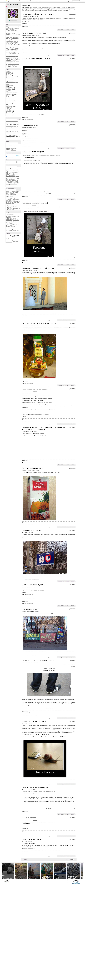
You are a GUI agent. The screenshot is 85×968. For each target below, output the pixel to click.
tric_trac (12, 178)
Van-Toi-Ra (12, 199)
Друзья (10, 4)
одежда (14, 49)
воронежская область (10, 34)
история (12, 42)
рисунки (12, 53)
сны (7, 105)
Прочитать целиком (42, 155)
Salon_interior (8, 230)
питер (10, 52)
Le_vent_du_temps (9, 197)
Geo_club (13, 222)
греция (15, 37)
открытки (14, 50)
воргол (9, 33)
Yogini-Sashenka (9, 200)
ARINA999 (17, 191)
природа (8, 53)
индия (16, 41)
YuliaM (7, 179)
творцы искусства (9, 110)
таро (7, 59)
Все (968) (18, 119)
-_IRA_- (10, 191)
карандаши (8, 43)
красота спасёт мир (9, 88)
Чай (7, 113)
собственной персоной (10, 106)
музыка (11, 49)
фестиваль (17, 61)
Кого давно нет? (9, 169)
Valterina (15, 178)
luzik (14, 201)
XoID (18, 178)
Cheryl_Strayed (15, 170)
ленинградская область (10, 45)
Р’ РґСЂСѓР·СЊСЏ (13, 20)
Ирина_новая (16, 181)
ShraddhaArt (8, 71)
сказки (7, 104)
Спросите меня (9, 107)
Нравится (67, 29)
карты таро (14, 43)
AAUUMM (13, 191)
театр (18, 59)
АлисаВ (13, 179)
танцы (7, 109)
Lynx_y (14, 175)
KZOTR (17, 174)
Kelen (14, 174)
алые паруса (16, 28)
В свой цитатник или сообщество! (52, 155)
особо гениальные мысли (10, 94)
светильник (11, 54)
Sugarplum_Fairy (9, 177)
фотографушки (8, 112)
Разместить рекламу (76, 883)
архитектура (9, 30)
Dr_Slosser (33, 791)
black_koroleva (8, 201)
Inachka (12, 173)
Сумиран (7, 108)
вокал (7, 33)
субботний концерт (10, 58)
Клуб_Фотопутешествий (10, 226)
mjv (6, 202)
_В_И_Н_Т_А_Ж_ (9, 220)
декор (17, 38)
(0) (16, 135)
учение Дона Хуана (9, 111)
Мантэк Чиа (8, 90)
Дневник (72, 14)
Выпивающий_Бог (15, 180)
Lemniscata (11, 175)
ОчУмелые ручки (9, 95)
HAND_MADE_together (10, 223)
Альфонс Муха (8, 74)
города (13, 35)
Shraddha (6, 6)
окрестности (9, 50)
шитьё (11, 65)
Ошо (7, 96)
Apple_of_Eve (8, 193)
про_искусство (8, 216)
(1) (17, 126)
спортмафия (11, 57)
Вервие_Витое (8, 180)
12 (66, 859)
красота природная (9, 87)
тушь (11, 60)
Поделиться (72, 29)
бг (13, 30)
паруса (18, 50)
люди (10, 47)
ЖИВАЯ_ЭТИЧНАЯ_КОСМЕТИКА (12, 219)
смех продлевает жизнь (11, 55)
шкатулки (13, 65)
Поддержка (68, 1)
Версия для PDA (76, 881)
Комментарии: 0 (13, 150)
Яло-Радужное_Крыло (10, 209)
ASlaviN (7, 192)
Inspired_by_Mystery (9, 174)
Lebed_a (7, 175)
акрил (12, 28)
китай (16, 44)
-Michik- (7, 191)
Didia (14, 195)
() (63, 29)
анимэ (7, 29)
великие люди (9, 32)
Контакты (76, 882)
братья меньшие (37, 10)
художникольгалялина (12, 64)
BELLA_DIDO (8, 194)
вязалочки (9, 217)
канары (16, 42)
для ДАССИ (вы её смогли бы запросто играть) (11, 149)
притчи (7, 97)
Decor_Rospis (12, 221)
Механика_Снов (15, 205)
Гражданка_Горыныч (10, 181)
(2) (17, 131)
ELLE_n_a (18, 171)
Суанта (12, 184)
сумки (15, 58)
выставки (17, 34)
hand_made (17, 222)
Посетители (14, 240)
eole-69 (7, 172)
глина (10, 35)
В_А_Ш (16, 179)
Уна (19, 208)
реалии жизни (53, 8)
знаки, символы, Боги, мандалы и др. (12, 82)
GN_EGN (7, 196)
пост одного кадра (9, 73)
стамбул (14, 57)
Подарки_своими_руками (10, 208)
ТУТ (26, 23)
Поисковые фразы (15, 241)
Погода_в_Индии (9, 207)
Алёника (10, 179)
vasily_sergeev (14, 202)
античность (11, 29)
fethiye (8, 27)
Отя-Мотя (8, 183)
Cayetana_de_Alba (9, 170)
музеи (7, 49)
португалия (14, 52)
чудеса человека (9, 114)
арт (13, 29)
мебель (17, 46)
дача (12, 38)
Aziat (19, 169)
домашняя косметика (9, 41)
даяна (14, 38)
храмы (11, 62)
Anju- (13, 192)
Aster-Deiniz (13, 193)
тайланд (18, 58)
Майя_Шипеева (9, 205)
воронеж (13, 33)
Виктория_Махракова (10, 203)
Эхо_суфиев (10, 225)
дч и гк (14, 41)
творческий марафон (13, 59)
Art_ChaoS (8, 221)
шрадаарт (8, 66)
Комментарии (15, 4)
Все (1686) (18, 189)
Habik (17, 172)
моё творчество (10, 48)
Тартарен (15, 184)
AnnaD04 (16, 192)
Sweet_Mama (8, 178)
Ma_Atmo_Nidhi (9, 176)
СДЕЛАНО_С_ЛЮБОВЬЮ (10, 224)
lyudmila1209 (17, 201)
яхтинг (15, 66)
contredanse (8, 171)
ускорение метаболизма (10, 61)
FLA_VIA (16, 195)
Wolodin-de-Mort (16, 199)
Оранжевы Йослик (16, 182)
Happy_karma (8, 173)
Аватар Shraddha (13, 13)
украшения (14, 60)
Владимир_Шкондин (34, 155)
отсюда (27, 828)
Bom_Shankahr (13, 194)
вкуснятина (31, 10)
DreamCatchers (9, 222)
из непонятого (8, 85)
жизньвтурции (8, 72)
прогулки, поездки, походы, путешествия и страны (11, 100)
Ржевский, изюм (9, 75)
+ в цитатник (36, 16)
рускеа (7, 54)
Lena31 (18, 197)
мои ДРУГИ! (8, 91)
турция (8, 60)
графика (11, 37)
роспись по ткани (16, 53)
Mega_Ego (13, 176)
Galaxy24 (10, 172)
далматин (8, 38)
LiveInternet (8, 1)
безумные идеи (9, 77)
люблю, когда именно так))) (11, 131)
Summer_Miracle (15, 177)
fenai (12, 201)
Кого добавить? (15, 169)
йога (7, 86)
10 (68, 859)
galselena (14, 172)
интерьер (8, 42)
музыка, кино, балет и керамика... (12, 92)
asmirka (13, 200)
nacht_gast (17, 176)
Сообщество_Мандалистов (11, 218)
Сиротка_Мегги (16, 183)
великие (16, 30)
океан (17, 49)
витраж (13, 32)
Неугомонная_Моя (9, 182)
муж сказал (17, 48)
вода (17, 32)
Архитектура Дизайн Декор (11, 76)
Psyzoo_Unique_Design (15, 230)
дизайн (11, 40)
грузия (18, 37)
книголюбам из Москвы (10, 135)
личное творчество (9, 89)
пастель (7, 52)
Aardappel (11, 192)
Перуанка (11, 183)
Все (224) (18, 166)
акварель (8, 28)
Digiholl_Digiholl (13, 171)
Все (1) (19, 142)
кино (11, 44)
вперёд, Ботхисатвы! (9, 81)
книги (18, 44)
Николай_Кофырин (9, 206)
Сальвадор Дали (9, 103)
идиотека (7, 84)
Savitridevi (8, 199)
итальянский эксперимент (11, 126)
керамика (8, 44)
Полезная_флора (16, 220)
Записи (7, 4)
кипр (14, 44)
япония (13, 66)
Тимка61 (16, 208)
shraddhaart (15, 27)
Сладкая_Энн (8, 184)
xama (18, 202)
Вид (70, 1)
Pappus (17, 198)
